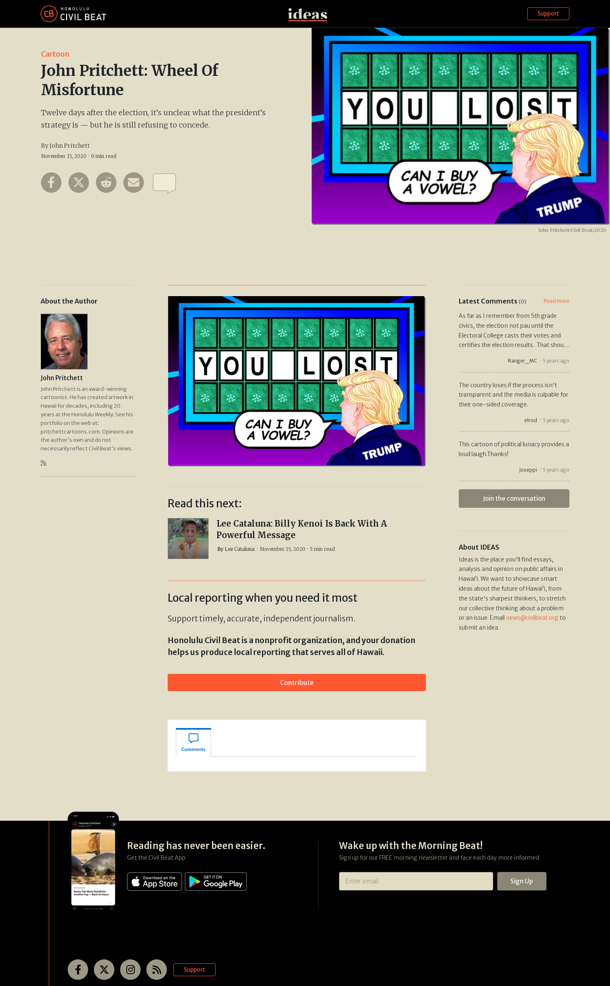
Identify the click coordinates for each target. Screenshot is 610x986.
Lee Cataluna (240, 549)
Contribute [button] (297, 682)
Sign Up (521, 881)
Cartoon (55, 54)
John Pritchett (70, 145)
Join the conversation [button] (514, 498)
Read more (556, 301)
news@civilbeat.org (532, 617)
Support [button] (548, 13)
